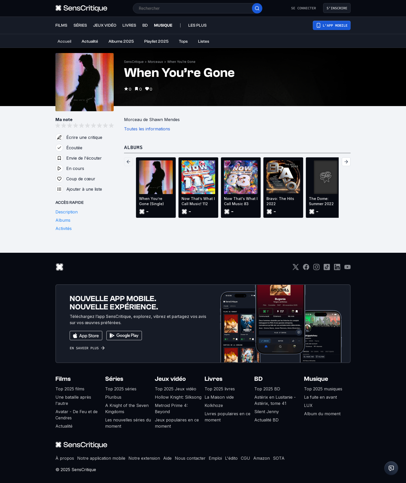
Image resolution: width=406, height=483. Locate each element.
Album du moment (322, 413)
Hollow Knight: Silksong (178, 397)
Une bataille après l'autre (73, 400)
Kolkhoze (214, 405)
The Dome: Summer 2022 (321, 201)
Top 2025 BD (267, 388)
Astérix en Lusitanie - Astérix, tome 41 (275, 400)
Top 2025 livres (220, 388)
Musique (316, 378)
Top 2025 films (69, 388)
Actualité (63, 426)
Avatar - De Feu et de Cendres (76, 414)
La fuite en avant (320, 397)
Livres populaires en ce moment (227, 416)
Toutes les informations (147, 128)
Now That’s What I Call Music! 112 (198, 201)
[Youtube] (347, 268)
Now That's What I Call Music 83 (241, 201)
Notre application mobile (101, 458)
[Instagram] (316, 268)
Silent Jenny (266, 411)
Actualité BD (266, 419)
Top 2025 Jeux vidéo (175, 388)
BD (258, 378)
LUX (308, 405)
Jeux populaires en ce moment (177, 423)
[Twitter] (296, 268)
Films (63, 378)
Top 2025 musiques (323, 388)
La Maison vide (219, 397)
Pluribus (113, 397)
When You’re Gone (181, 62)
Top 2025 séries (120, 388)
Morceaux (155, 62)
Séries (114, 378)
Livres (213, 378)
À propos (64, 458)
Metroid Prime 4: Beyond (171, 408)
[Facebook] (306, 268)
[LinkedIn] (337, 268)
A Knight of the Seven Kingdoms (127, 408)
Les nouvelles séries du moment (128, 423)
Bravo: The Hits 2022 (280, 201)
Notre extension (144, 458)
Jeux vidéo (170, 378)
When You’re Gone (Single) (151, 201)
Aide (167, 458)
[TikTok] (327, 268)
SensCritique (134, 62)
